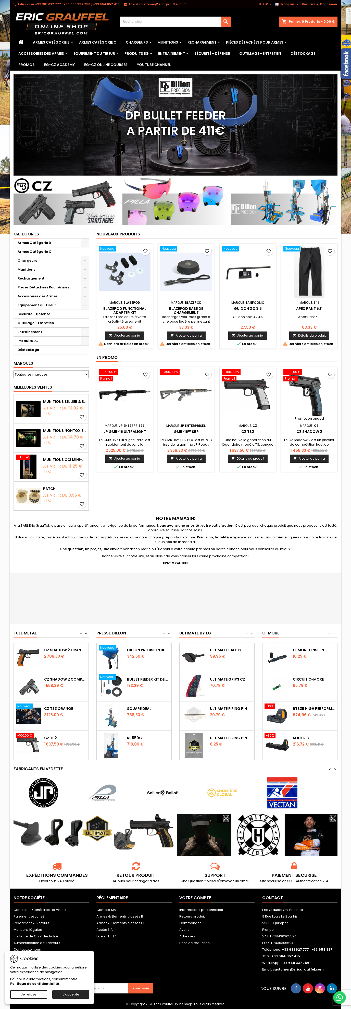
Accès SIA (104, 929)
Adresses (187, 936)
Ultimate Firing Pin (228, 738)
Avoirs (184, 929)
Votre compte (195, 898)
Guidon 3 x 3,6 (248, 308)
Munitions (167, 42)
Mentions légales (28, 929)
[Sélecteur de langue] (287, 4)
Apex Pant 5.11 (309, 308)
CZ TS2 (247, 431)
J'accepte (70, 994)
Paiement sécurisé (29, 916)
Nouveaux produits (118, 234)
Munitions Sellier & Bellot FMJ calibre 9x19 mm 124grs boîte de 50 (64, 402)
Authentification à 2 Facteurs (37, 942)
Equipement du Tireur (94, 53)
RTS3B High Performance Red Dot (314, 738)
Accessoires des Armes (41, 53)
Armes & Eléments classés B (119, 916)
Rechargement (202, 42)
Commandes (190, 923)
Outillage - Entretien (260, 53)
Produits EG (136, 53)
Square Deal (139, 738)
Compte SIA (106, 909)
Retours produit (192, 916)
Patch (49, 489)
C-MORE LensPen (308, 679)
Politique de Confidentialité (36, 936)
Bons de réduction (194, 942)
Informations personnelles (201, 909)
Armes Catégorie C (97, 42)
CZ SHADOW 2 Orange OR (65, 679)
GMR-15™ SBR (186, 431)
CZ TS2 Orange (58, 650)
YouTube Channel (154, 64)
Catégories (26, 234)
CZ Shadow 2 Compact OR (65, 709)
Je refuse (28, 994)
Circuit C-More (308, 709)
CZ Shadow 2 (309, 431)
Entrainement (171, 53)
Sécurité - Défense (212, 53)
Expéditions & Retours (31, 923)
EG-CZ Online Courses (106, 64)
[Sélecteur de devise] (265, 4)
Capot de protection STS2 (314, 650)
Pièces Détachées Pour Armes (254, 42)
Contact (272, 898)
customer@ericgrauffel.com (162, 4)
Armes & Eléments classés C (120, 923)
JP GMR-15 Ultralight (125, 431)
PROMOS (26, 64)
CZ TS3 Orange (58, 738)
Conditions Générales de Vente (40, 909)
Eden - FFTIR (106, 936)
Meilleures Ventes (33, 387)
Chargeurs (137, 42)
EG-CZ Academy (59, 64)
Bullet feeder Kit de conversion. (148, 709)
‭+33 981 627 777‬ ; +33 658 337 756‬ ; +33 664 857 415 (77, 4)
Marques (23, 363)
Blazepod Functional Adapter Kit (124, 310)
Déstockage (303, 53)
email (244, 881)
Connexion (328, 4)
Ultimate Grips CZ (227, 709)
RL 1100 (133, 650)
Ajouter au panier (125, 335)
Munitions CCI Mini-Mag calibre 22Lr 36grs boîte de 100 (64, 460)
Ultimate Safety (225, 679)
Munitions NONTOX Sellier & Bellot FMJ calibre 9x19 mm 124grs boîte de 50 (64, 431)
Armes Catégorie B (51, 42)
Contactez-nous (27, 949)
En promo (107, 357)
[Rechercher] (175, 22)
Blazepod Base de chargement (186, 310)
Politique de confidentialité (34, 983)
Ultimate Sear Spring (231, 650)
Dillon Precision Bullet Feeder (148, 679)
